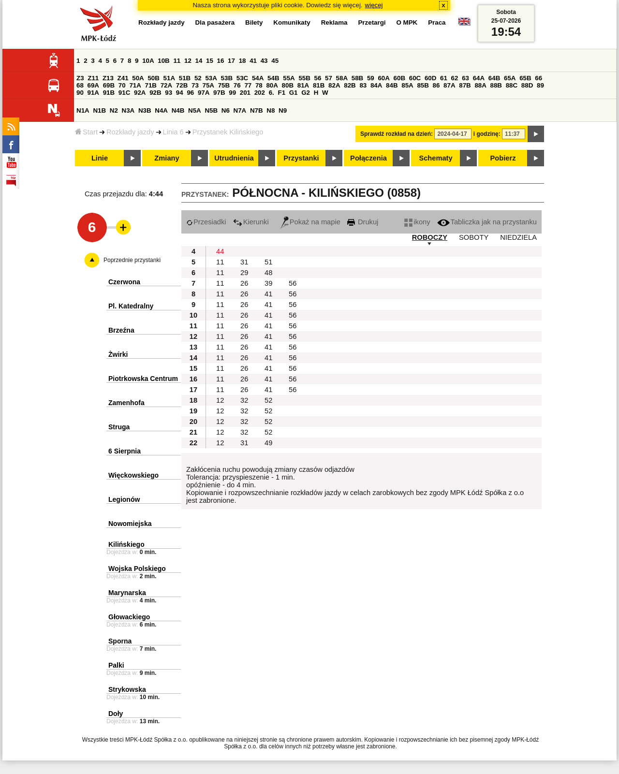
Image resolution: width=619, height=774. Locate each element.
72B (182, 85)
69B (109, 85)
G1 (293, 92)
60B (399, 78)
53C (242, 78)
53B (227, 78)
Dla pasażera (215, 22)
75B (224, 85)
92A (140, 92)
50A (138, 78)
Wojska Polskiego (137, 568)
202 (259, 92)
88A (480, 85)
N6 (225, 110)
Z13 (108, 78)
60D (430, 78)
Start (86, 132)
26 (244, 283)
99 (232, 92)
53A (211, 78)
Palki (116, 665)
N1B (99, 110)
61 (443, 78)
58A (342, 78)
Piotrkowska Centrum (143, 378)
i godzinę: (487, 134)
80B (288, 85)
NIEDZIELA (518, 237)
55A (289, 78)
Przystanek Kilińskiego (228, 132)
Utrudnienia (233, 158)
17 (231, 60)
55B (304, 78)
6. (271, 92)
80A (272, 85)
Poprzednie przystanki (132, 260)
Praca (436, 22)
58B (357, 78)
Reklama (334, 22)
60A (383, 78)
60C (415, 78)
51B (185, 78)
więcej (374, 5)
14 (199, 60)
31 (244, 262)
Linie (99, 158)
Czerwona (124, 282)
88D (527, 85)
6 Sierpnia (124, 451)
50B (153, 78)
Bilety (254, 22)
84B (392, 85)
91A (93, 92)
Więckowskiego (133, 475)
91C (124, 92)
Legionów (124, 499)
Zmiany (166, 158)
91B (109, 92)
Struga (119, 427)
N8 (270, 110)
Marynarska (127, 593)
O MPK (407, 22)
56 (318, 78)
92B (155, 92)
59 (370, 78)
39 (268, 283)
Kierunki (251, 222)
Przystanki (301, 158)
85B (422, 85)
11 (176, 60)
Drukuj (362, 222)
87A (449, 85)
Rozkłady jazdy (130, 132)
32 (244, 400)
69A (93, 85)
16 (220, 60)
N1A (82, 110)
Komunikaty (291, 22)
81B (318, 85)
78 (259, 85)
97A (203, 92)
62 (454, 78)
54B (273, 78)
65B (525, 78)
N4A (161, 110)
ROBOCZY (429, 237)
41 (253, 60)
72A (166, 85)
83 (363, 85)
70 (122, 85)
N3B (144, 110)
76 (237, 85)
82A (334, 85)
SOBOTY (473, 237)
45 (275, 60)
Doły (115, 713)
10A (148, 60)
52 (198, 78)
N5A (194, 110)
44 (220, 251)
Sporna (120, 641)
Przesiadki (206, 222)
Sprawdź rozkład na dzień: (396, 134)
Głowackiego (129, 617)
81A (303, 85)
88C (511, 85)
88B (496, 85)
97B (219, 92)
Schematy (435, 158)
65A (510, 78)
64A (479, 78)
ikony (417, 222)
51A (169, 78)
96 (190, 92)
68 (80, 85)
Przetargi (371, 22)
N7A (240, 110)
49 (268, 443)
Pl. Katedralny (130, 306)
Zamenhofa (126, 403)
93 (168, 92)
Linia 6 (173, 132)
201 (245, 92)
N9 (283, 110)
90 (80, 92)
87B (465, 85)
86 (436, 85)
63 (465, 78)
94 (179, 92)
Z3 (80, 78)
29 (244, 273)
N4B (178, 110)
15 (209, 60)
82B (349, 85)
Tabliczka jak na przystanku (487, 222)
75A (208, 85)
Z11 (93, 78)
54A (258, 78)
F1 (281, 92)
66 (538, 78)
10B (163, 60)
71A (135, 85)
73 (195, 85)
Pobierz (503, 158)
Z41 (123, 78)
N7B (256, 110)
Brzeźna (121, 330)
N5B (211, 110)
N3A (128, 110)
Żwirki (118, 354)
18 (242, 60)
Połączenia (368, 158)
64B (494, 78)
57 (328, 78)
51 (268, 262)
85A (407, 85)
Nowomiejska (129, 523)
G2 (305, 92)
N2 (114, 110)
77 (247, 85)
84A (376, 85)
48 (268, 273)
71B (151, 85)
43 (264, 60)
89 (540, 85)
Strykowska (127, 689)
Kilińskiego (126, 544)
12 (188, 60)
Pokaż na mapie (310, 222)
